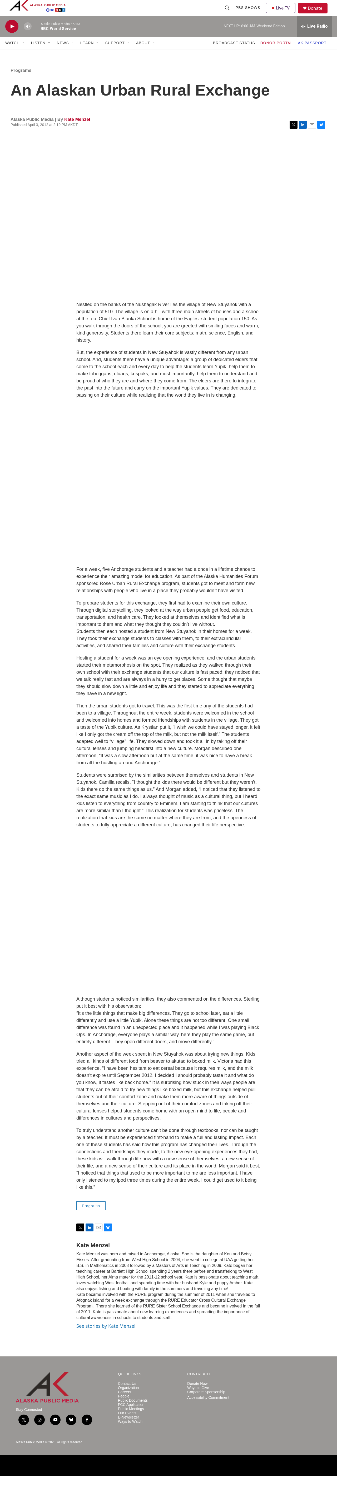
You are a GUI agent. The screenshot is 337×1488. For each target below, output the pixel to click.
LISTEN (38, 55)
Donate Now (197, 1395)
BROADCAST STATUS (234, 55)
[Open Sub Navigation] (24, 55)
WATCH (12, 55)
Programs (21, 82)
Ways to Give (198, 1400)
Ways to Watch (130, 1433)
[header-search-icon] (228, 13)
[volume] (27, 38)
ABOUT (143, 55)
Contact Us (127, 1395)
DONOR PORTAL (276, 55)
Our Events (127, 1425)
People (124, 1408)
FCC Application (131, 1417)
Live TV (282, 14)
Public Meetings (131, 1421)
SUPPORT (115, 55)
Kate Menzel (77, 131)
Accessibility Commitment (208, 1409)
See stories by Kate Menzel (105, 1338)
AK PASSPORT (312, 55)
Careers (124, 1404)
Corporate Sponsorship (206, 1404)
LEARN (87, 55)
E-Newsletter (128, 1429)
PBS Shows (248, 14)
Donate (318, 14)
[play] (12, 38)
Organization (128, 1400)
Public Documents (133, 1412)
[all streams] (314, 38)
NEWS (63, 55)
